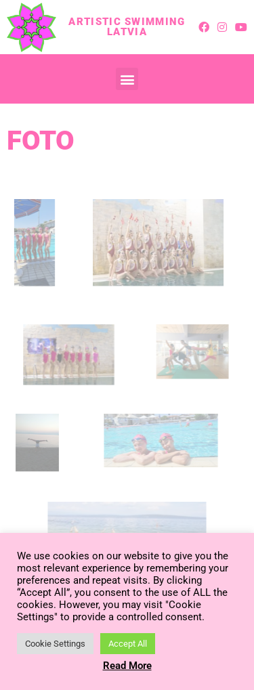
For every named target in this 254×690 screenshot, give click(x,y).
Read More (127, 666)
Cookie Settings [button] (55, 644)
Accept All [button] (127, 644)
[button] (127, 79)
